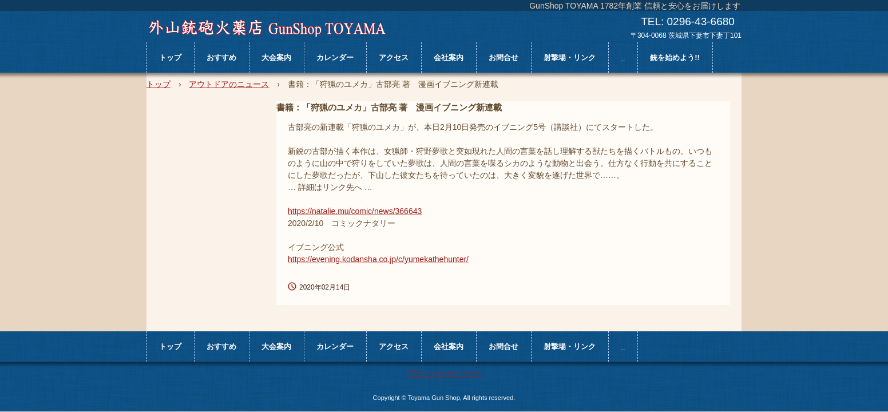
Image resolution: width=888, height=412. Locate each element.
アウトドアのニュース (229, 84)
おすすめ (221, 57)
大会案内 (276, 57)
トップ (170, 57)
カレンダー (335, 57)
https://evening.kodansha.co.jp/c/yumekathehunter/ (378, 259)
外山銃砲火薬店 (266, 28)
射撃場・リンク (570, 57)
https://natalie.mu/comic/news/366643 (355, 211)
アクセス (394, 57)
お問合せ (503, 57)
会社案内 (448, 57)
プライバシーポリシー (444, 373)
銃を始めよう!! (675, 57)
